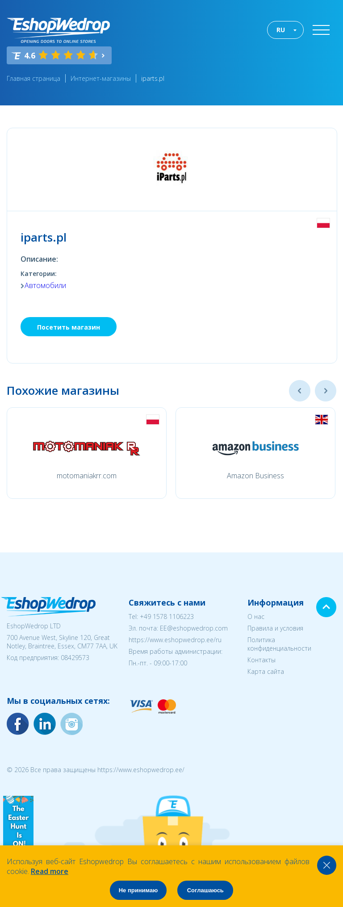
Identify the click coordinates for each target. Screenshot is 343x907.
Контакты (261, 660)
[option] (87, 453)
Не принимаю (138, 890)
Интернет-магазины (101, 78)
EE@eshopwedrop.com (194, 628)
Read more (49, 871)
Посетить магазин (68, 327)
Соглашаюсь (205, 890)
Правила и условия (275, 628)
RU (280, 29)
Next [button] (325, 390)
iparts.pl (152, 78)
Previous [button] (299, 390)
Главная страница (33, 78)
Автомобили (45, 285)
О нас (255, 616)
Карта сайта (265, 671)
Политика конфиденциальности (279, 643)
